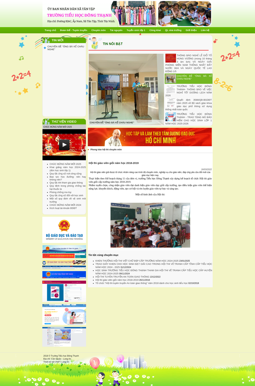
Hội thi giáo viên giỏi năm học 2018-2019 (117, 280)
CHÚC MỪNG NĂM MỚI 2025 (65, 164)
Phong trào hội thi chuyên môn (106, 149)
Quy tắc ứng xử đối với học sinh (66, 195)
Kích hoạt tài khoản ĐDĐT (63, 208)
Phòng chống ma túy (60, 192)
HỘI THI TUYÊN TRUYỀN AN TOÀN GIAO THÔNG (122, 276)
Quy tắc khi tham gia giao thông (66, 182)
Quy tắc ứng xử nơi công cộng (65, 173)
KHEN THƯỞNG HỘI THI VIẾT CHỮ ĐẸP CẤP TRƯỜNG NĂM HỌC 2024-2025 (137, 260)
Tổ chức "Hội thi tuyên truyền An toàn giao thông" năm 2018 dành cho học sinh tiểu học (141, 283)
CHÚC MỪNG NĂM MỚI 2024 (65, 205)
